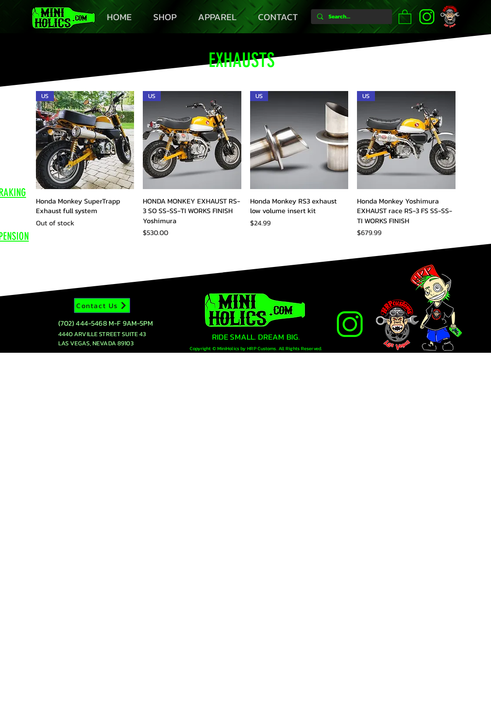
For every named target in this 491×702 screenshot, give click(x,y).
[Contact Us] (102, 305)
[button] (405, 16)
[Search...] (351, 16)
